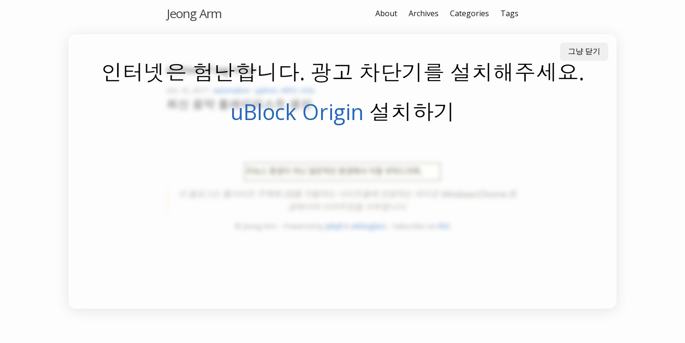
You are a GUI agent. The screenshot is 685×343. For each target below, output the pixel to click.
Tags (509, 13)
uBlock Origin (297, 111)
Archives (424, 13)
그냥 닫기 (584, 51)
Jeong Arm (194, 13)
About (386, 13)
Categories (469, 13)
